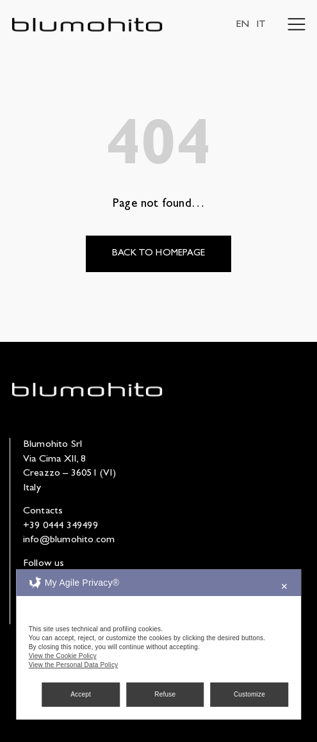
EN (242, 25)
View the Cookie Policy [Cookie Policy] (63, 655)
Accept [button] (80, 694)
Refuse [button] (164, 694)
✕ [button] (284, 586)
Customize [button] (249, 694)
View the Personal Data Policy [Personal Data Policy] (73, 664)
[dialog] (159, 644)
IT (261, 25)
